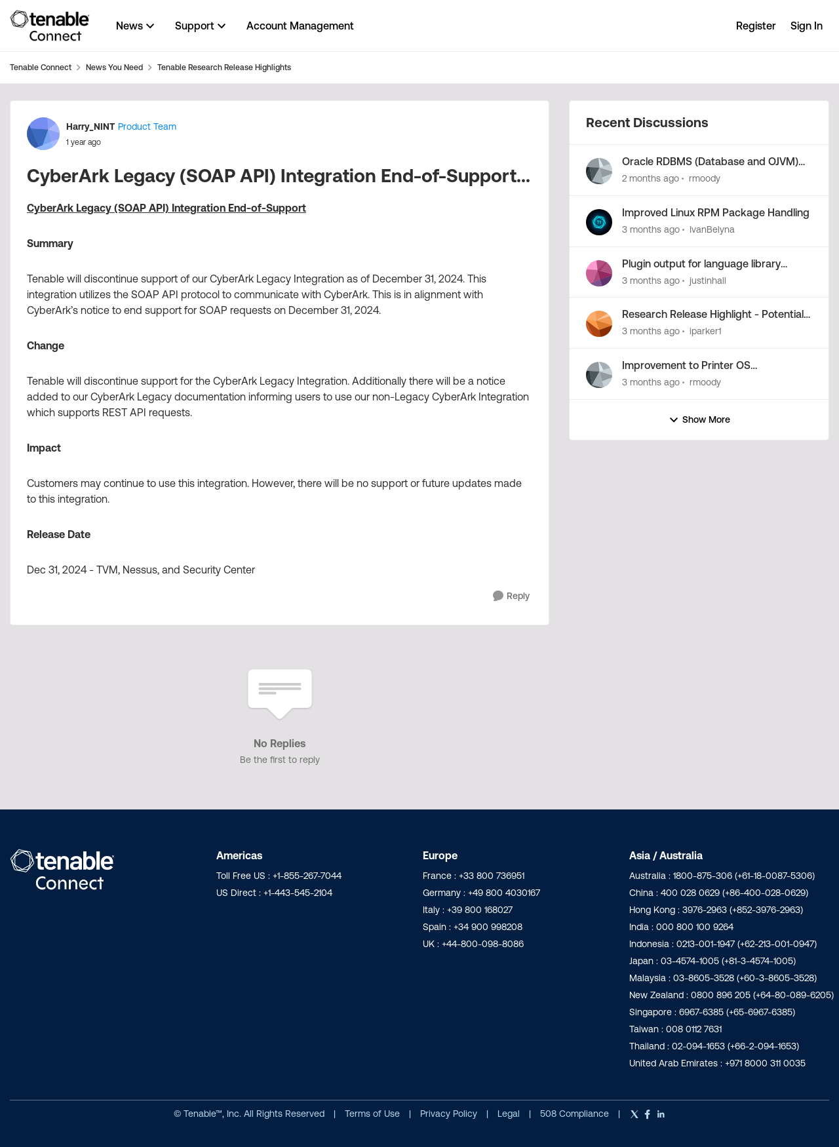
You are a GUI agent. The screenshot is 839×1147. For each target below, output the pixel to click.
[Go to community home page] (50, 25)
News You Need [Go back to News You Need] (114, 67)
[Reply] (511, 596)
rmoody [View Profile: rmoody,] (704, 178)
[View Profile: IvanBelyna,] (599, 222)
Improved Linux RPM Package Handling (716, 212)
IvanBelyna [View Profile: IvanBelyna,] (712, 229)
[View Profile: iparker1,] (599, 324)
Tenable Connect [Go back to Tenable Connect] (40, 67)
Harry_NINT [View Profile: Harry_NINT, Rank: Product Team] (90, 126)
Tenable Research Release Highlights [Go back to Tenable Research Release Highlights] (224, 67)
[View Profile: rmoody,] (599, 171)
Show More (699, 419)
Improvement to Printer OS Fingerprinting (686, 365)
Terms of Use (372, 1113)
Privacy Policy (450, 1113)
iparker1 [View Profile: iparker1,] (705, 331)
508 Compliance (576, 1113)
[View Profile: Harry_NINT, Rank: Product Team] (43, 133)
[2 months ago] (650, 178)
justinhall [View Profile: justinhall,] (708, 280)
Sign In (806, 25)
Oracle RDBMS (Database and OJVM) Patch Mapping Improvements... (710, 161)
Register (756, 25)
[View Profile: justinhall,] (599, 273)
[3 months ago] (651, 230)
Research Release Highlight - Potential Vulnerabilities (713, 314)
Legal (510, 1113)
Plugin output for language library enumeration (701, 264)
